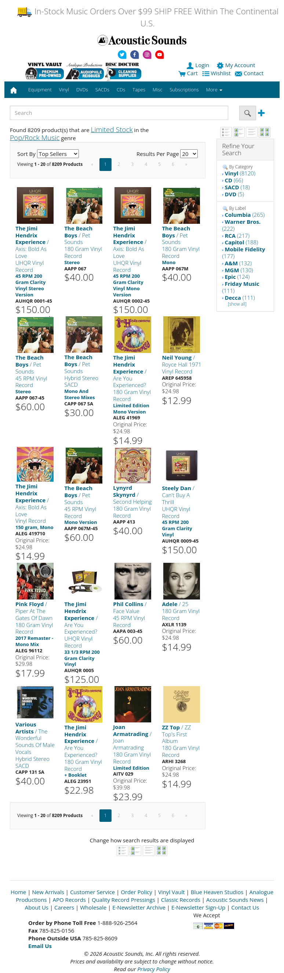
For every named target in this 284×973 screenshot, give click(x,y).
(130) (239, 270)
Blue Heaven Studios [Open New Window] (217, 892)
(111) (240, 287)
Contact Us (245, 907)
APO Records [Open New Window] (69, 899)
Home (18, 892)
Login (198, 65)
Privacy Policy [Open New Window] (153, 969)
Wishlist (217, 73)
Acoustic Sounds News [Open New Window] (235, 899)
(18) (237, 187)
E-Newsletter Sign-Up (198, 907)
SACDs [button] (102, 89)
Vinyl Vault (171, 892)
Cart (188, 73)
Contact (250, 73)
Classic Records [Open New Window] (180, 899)
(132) (238, 263)
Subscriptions (184, 89)
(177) (243, 252)
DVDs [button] (82, 89)
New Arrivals (48, 892)
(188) (241, 242)
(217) (237, 235)
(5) (234, 194)
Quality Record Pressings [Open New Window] (123, 899)
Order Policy (136, 892)
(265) (245, 214)
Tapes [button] (138, 89)
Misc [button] (157, 89)
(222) (241, 225)
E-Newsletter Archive (138, 907)
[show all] (237, 304)
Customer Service (92, 892)
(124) (237, 276)
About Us (36, 907)
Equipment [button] (40, 89)
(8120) (240, 173)
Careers (64, 907)
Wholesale (93, 907)
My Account (236, 65)
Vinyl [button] (64, 89)
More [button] (214, 89)
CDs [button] (121, 89)
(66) (234, 180)
